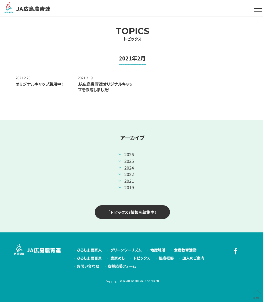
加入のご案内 (193, 258)
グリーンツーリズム (126, 250)
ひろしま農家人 (89, 250)
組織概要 (166, 258)
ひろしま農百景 (89, 258)
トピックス (132, 34)
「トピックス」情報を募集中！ (132, 212)
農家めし (117, 258)
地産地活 (157, 250)
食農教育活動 (185, 250)
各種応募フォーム (122, 266)
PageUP (257, 297)
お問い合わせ (88, 266)
